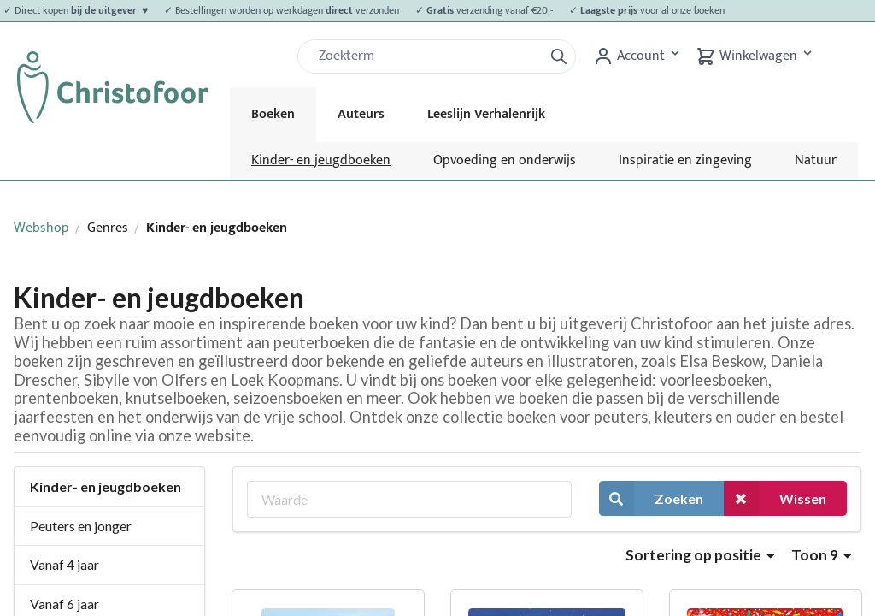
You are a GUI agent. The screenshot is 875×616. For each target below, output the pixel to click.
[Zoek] (427, 56)
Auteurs (361, 114)
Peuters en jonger (81, 526)
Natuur (816, 160)
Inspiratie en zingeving (685, 160)
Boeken (273, 114)
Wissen (775, 498)
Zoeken (651, 498)
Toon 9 (821, 555)
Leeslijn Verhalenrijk (486, 114)
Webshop (41, 228)
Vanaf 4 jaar (64, 564)
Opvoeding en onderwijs (504, 160)
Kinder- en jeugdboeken (321, 160)
